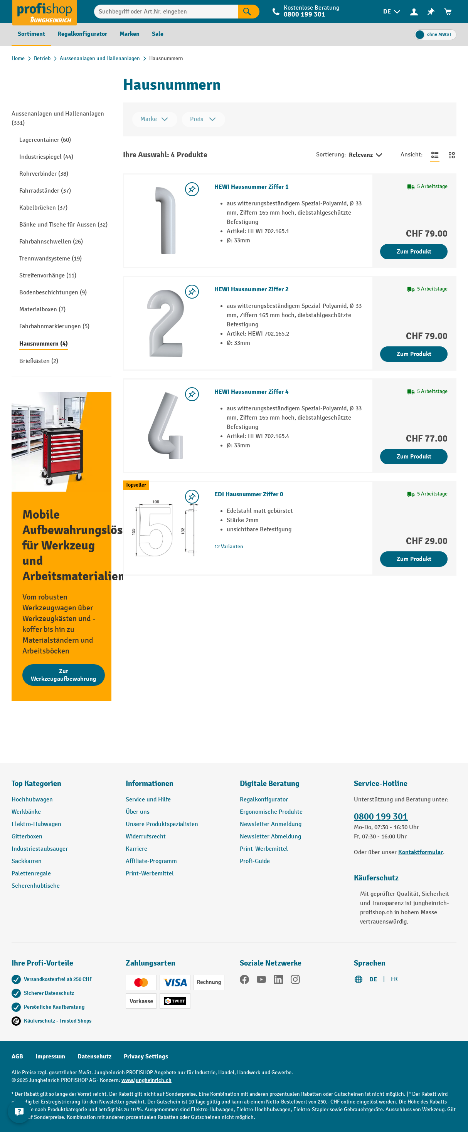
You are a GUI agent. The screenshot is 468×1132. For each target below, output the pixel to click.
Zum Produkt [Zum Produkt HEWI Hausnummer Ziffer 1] (414, 251)
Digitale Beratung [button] (270, 783)
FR (394, 979)
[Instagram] (295, 981)
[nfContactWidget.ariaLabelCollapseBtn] (19, 1112)
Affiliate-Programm (151, 861)
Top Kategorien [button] (36, 783)
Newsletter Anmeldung (270, 824)
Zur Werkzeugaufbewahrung (63, 675)
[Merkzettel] (431, 11)
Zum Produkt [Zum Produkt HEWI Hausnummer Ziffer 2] (414, 354)
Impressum (50, 1056)
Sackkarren (27, 861)
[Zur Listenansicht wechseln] (434, 155)
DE (373, 979)
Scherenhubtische (36, 886)
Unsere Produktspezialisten (162, 824)
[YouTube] (261, 981)
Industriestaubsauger (40, 849)
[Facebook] (244, 981)
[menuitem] (392, 11)
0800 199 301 (304, 14)
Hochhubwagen (32, 799)
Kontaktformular (420, 852)
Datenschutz (94, 1056)
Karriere (136, 849)
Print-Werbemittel (150, 873)
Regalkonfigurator (264, 799)
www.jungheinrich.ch (146, 1080)
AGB (17, 1056)
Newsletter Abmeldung (270, 836)
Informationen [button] (149, 783)
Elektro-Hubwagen (36, 824)
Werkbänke (26, 812)
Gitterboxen (27, 836)
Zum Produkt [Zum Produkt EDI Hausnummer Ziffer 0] (414, 559)
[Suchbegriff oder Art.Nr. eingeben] (166, 11)
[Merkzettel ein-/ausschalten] (192, 189)
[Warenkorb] (447, 11)
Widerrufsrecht (146, 836)
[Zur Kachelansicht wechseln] (451, 155)
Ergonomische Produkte (271, 812)
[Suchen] (248, 11)
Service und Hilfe (148, 799)
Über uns (138, 812)
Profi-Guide (255, 861)
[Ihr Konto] (414, 11)
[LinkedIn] (278, 981)
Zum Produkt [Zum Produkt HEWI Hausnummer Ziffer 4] (414, 456)
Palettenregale (31, 873)
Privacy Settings (146, 1056)
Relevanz (366, 155)
